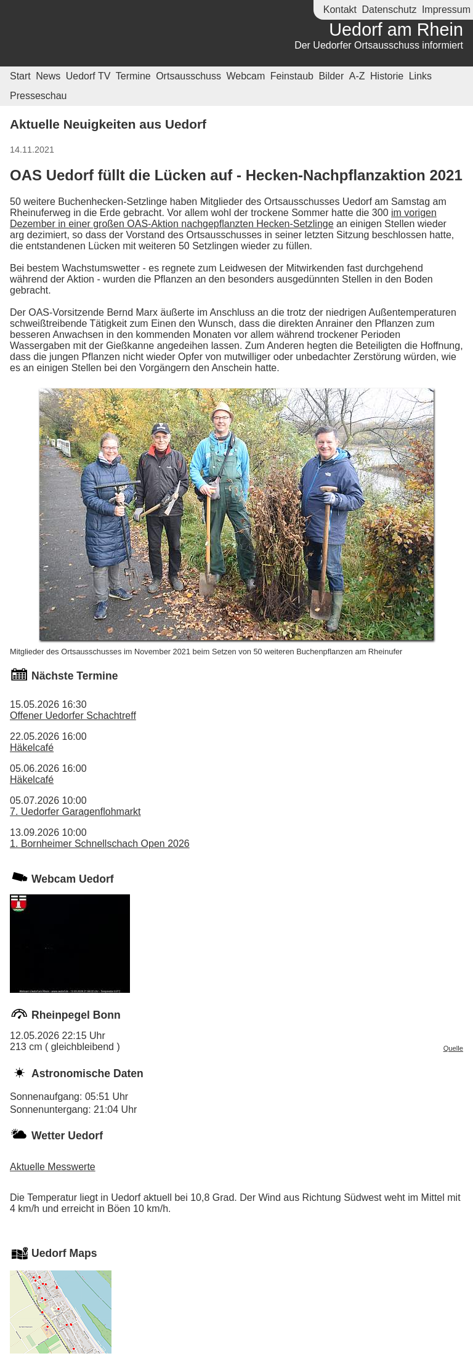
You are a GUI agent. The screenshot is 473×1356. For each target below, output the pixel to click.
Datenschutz (389, 9)
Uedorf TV (88, 76)
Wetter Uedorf (67, 1135)
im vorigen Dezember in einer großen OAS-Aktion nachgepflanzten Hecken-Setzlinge (223, 218)
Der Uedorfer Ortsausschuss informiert (378, 45)
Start (20, 76)
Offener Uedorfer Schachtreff (73, 715)
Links (420, 76)
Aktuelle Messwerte (52, 1166)
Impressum (446, 9)
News (48, 76)
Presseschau (38, 95)
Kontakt (340, 9)
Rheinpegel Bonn (76, 1015)
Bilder (331, 76)
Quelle (453, 1048)
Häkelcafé (32, 747)
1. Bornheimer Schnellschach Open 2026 (100, 843)
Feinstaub (291, 76)
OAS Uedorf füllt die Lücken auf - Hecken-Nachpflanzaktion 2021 (236, 175)
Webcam (245, 76)
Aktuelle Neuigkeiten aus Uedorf (108, 124)
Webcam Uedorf (72, 879)
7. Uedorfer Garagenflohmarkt (75, 811)
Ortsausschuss (188, 76)
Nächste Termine (74, 676)
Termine (133, 76)
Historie (386, 76)
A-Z (357, 76)
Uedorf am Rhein (396, 29)
